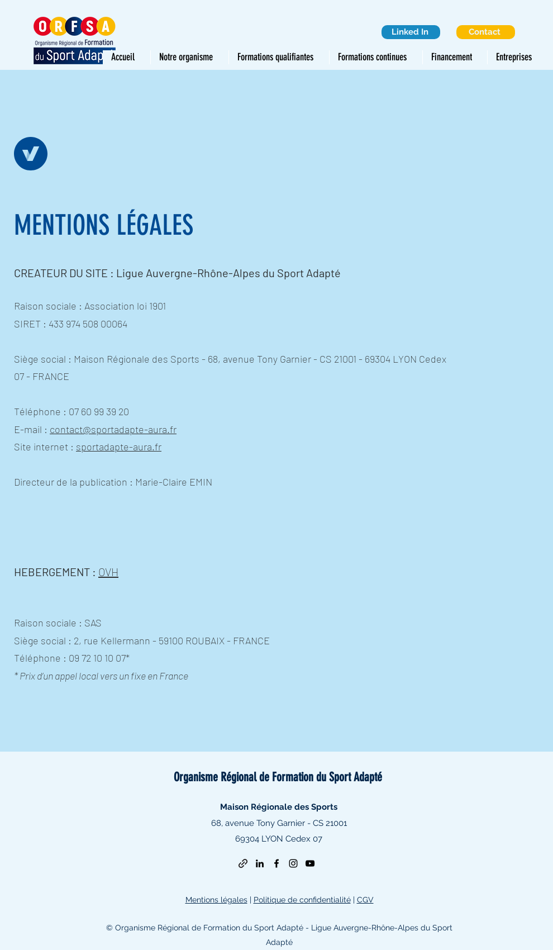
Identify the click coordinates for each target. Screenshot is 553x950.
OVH (108, 571)
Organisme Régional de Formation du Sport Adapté (278, 777)
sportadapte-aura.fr (118, 446)
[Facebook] (276, 863)
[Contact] (485, 32)
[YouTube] (310, 863)
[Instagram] (293, 863)
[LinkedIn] (259, 863)
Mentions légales (216, 899)
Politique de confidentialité (302, 899)
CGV (365, 899)
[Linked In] (411, 32)
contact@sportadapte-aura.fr (113, 429)
